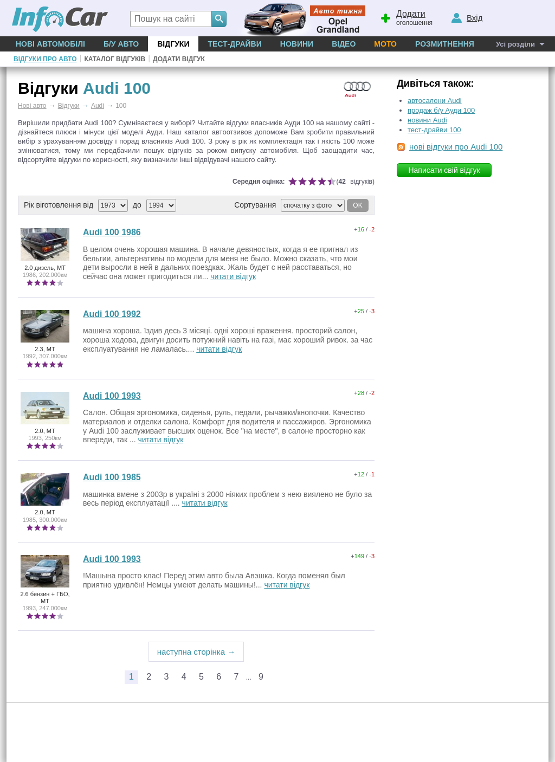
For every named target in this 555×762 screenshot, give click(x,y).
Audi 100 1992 (112, 314)
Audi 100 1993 (112, 396)
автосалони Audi (435, 100)
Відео (344, 44)
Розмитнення (444, 44)
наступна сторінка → (196, 651)
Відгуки (173, 44)
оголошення (406, 17)
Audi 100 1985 (112, 477)
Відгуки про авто (45, 59)
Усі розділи (515, 44)
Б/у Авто (121, 44)
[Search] (219, 19)
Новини (296, 44)
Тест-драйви (234, 44)
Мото (385, 44)
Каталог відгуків (114, 59)
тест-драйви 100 (434, 130)
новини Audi (427, 120)
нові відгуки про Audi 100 (455, 146)
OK (357, 205)
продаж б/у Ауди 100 (441, 110)
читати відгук (233, 276)
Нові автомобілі (50, 44)
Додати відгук (179, 59)
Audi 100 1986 (112, 232)
